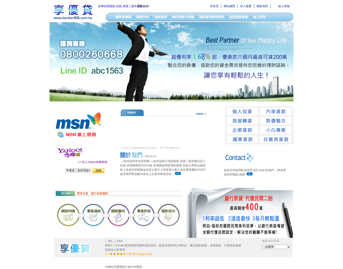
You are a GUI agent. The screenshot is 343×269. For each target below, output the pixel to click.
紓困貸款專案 (238, 17)
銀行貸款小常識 (183, 17)
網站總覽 (229, 6)
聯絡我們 (262, 6)
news (131, 112)
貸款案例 (160, 17)
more (199, 113)
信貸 (119, 6)
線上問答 (259, 17)
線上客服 (284, 6)
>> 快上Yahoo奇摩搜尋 (92, 162)
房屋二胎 (128, 6)
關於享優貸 (123, 17)
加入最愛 (246, 6)
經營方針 (142, 17)
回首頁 (214, 6)
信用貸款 (109, 6)
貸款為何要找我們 (211, 17)
